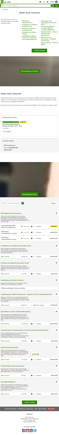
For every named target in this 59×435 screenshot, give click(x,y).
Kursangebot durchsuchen (29, 71)
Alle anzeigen (6, 131)
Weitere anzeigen (39, 50)
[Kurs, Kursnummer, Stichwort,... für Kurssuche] (13, 203)
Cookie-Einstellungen (10, 408)
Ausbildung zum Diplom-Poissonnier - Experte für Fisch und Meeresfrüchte (29, 37)
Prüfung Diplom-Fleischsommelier (12, 366)
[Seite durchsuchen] (27, 5)
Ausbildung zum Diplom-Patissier (12, 280)
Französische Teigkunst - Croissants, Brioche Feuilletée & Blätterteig (48, 28)
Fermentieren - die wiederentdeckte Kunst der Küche (49, 22)
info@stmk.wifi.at (31, 421)
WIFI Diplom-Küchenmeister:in (11, 124)
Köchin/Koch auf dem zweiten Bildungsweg (15, 311)
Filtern (53, 203)
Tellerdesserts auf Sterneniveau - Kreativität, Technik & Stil (48, 39)
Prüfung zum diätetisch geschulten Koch (15, 263)
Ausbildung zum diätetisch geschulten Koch (16, 246)
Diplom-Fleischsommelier (9, 347)
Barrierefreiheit (42, 408)
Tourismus (5, 9)
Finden (52, 6)
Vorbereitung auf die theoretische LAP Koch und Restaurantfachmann (24, 330)
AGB (35, 408)
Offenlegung (21, 408)
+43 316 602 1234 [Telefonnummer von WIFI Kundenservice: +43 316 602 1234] (13, 147)
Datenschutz (29, 408)
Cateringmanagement (8, 382)
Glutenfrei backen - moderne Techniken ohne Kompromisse (49, 33)
